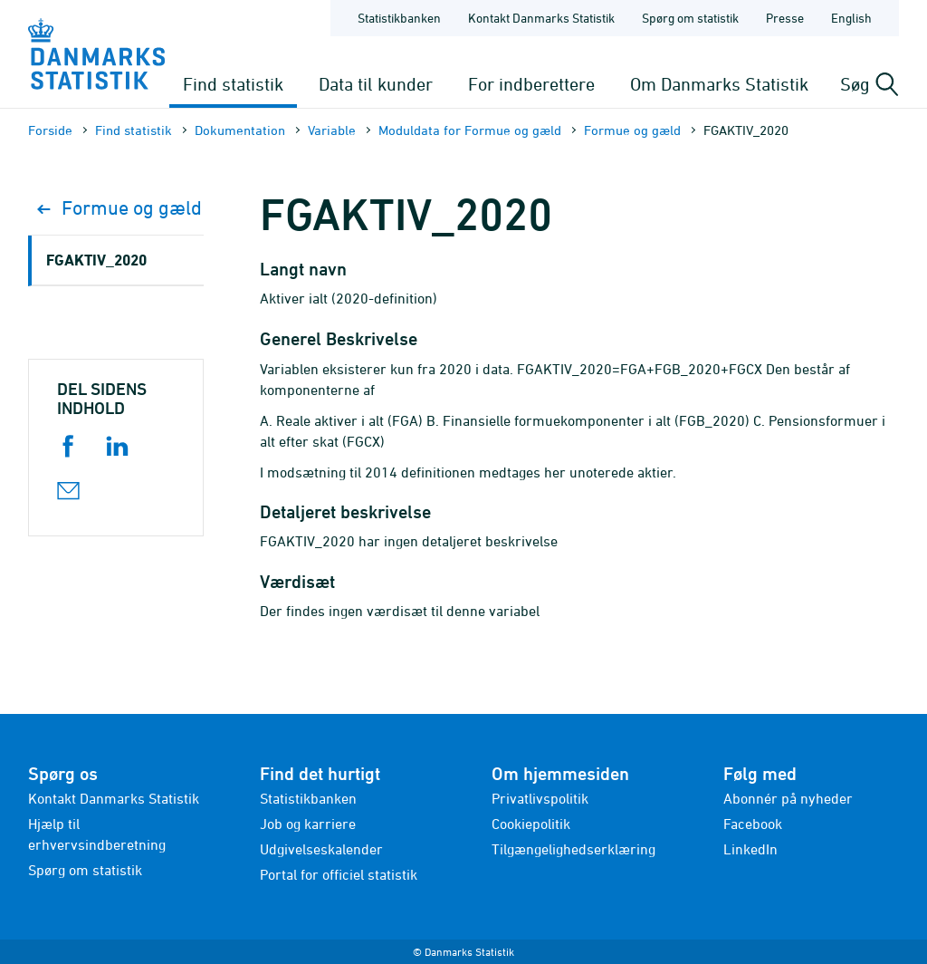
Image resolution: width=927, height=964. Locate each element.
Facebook (752, 823)
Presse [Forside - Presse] (785, 17)
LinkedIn (750, 849)
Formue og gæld (632, 130)
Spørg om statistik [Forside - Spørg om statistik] (690, 17)
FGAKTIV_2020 (96, 259)
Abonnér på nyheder (788, 798)
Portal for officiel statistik (338, 874)
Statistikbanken (399, 17)
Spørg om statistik (85, 870)
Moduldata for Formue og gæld (469, 130)
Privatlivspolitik (540, 798)
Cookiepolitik (531, 823)
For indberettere (531, 83)
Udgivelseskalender (321, 849)
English (851, 17)
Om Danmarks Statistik (719, 83)
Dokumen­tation (240, 130)
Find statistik (233, 83)
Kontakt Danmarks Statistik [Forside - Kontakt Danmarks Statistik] (541, 17)
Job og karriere (308, 823)
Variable (332, 130)
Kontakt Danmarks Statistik (113, 798)
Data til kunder (376, 83)
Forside (50, 130)
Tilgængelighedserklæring (573, 849)
